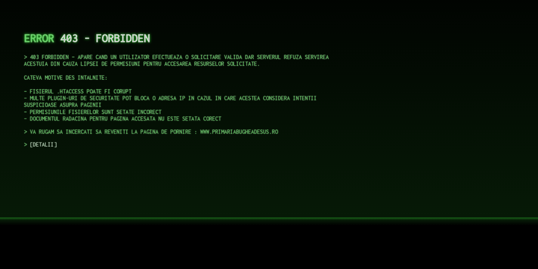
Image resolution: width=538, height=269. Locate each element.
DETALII (43, 144)
